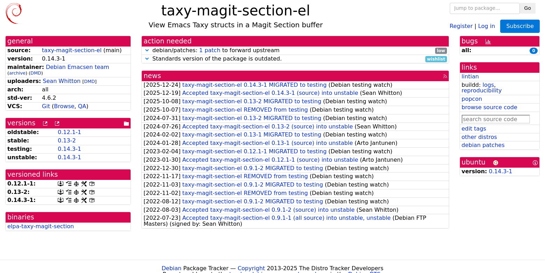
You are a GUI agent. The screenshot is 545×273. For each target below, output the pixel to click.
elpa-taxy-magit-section (40, 226)
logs (488, 85)
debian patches (483, 145)
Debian (172, 268)
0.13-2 (67, 140)
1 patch (209, 50)
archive (17, 73)
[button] (147, 50)
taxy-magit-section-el (72, 50)
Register (461, 25)
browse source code (489, 107)
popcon (472, 99)
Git (46, 106)
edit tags (474, 128)
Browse (64, 106)
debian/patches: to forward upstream (295, 51)
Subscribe (520, 26)
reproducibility (482, 90)
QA (82, 106)
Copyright (251, 268)
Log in (486, 25)
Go (527, 8)
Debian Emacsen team (77, 67)
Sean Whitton (62, 81)
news (152, 76)
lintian (470, 76)
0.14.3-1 (69, 149)
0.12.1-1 (69, 132)
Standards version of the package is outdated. (295, 59)
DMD (35, 73)
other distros (479, 137)
